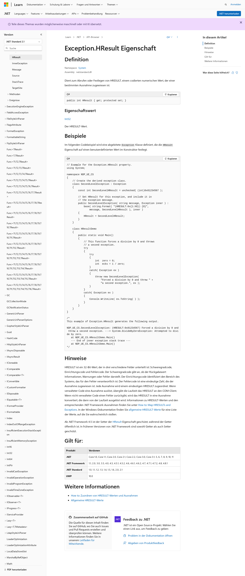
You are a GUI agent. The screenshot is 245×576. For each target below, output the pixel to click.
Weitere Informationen (216, 61)
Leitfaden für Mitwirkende (82, 541)
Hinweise (209, 52)
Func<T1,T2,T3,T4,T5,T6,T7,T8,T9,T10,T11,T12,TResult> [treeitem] (24, 246)
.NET (78, 37)
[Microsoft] (6, 4)
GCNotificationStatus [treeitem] (17, 307)
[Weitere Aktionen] (177, 37)
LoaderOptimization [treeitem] (17, 539)
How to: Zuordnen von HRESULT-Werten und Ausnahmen (104, 495)
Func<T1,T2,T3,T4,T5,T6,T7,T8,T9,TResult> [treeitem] (24, 215)
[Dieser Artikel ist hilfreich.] (233, 73)
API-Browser (92, 37)
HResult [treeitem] (16, 57)
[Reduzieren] (41, 34)
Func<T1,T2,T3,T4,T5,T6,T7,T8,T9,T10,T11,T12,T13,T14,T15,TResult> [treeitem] (24, 276)
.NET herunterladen (229, 13)
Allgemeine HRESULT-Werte (87, 500)
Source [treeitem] (15, 75)
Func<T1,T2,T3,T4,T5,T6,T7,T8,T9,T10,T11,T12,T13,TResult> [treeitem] (24, 256)
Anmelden (236, 4)
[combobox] (23, 41)
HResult (117, 421)
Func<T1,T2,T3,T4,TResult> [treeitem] (20, 173)
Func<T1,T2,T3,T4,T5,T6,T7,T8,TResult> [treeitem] (24, 205)
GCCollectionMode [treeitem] (16, 301)
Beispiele (208, 47)
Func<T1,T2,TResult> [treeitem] (17, 161)
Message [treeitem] (16, 69)
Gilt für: (208, 56)
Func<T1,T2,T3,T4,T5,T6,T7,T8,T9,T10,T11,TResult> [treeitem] (24, 235)
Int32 (68, 119)
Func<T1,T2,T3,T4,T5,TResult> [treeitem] (22, 180)
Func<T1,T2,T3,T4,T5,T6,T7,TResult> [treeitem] (24, 194)
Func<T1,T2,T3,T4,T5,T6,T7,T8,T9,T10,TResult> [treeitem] (24, 225)
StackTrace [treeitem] (17, 81)
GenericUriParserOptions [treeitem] (19, 319)
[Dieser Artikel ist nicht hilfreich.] (237, 73)
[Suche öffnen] (225, 5)
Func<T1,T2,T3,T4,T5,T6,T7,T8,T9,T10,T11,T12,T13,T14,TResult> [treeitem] (24, 266)
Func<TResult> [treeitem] (15, 149)
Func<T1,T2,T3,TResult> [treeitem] (19, 167)
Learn (68, 37)
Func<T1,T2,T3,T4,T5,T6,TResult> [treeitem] (23, 186)
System (82, 67)
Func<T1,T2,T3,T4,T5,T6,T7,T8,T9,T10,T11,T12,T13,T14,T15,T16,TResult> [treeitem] (24, 287)
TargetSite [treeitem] (17, 87)
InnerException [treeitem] (19, 63)
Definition (209, 43)
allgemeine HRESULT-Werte (145, 409)
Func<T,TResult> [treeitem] (15, 155)
